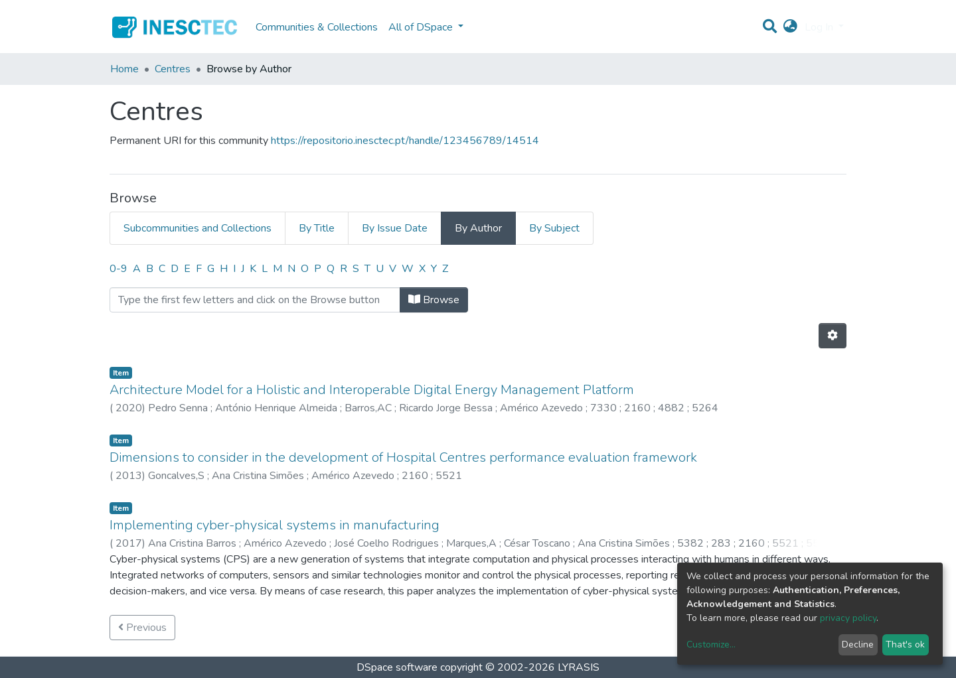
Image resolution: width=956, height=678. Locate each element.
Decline (858, 644)
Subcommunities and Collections (197, 228)
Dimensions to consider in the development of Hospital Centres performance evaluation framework (403, 457)
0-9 (118, 268)
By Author (478, 228)
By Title (317, 228)
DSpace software (397, 667)
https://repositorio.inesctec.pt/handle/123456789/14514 (405, 140)
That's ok (905, 644)
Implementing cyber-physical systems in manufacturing (274, 525)
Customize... (711, 644)
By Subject (554, 228)
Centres (173, 69)
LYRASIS (578, 667)
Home (124, 69)
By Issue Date (395, 228)
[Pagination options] (832, 335)
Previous (142, 627)
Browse (433, 300)
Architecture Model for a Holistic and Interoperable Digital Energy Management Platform (372, 390)
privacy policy (848, 618)
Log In (820, 27)
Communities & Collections (317, 27)
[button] (790, 27)
